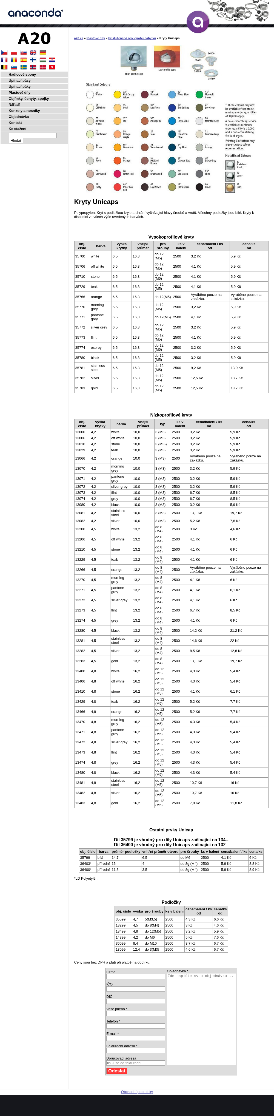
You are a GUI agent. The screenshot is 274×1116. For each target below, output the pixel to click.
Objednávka (19, 117)
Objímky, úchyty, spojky (29, 99)
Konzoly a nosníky (24, 111)
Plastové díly (96, 38)
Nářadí (14, 105)
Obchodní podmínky (137, 1110)
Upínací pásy (20, 80)
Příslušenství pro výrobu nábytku (132, 38)
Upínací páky (20, 86)
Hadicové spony (22, 74)
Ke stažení (17, 129)
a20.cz (78, 38)
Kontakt (15, 123)
